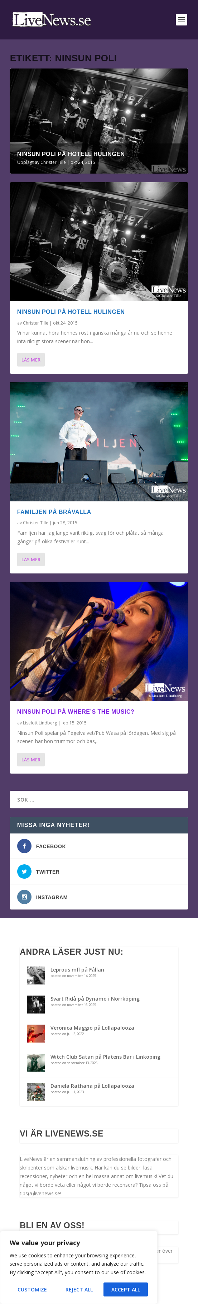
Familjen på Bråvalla (54, 512)
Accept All (125, 1289)
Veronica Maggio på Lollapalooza (92, 1027)
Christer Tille (53, 162)
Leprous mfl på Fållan (77, 969)
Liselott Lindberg (40, 723)
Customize (32, 1289)
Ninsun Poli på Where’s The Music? (76, 712)
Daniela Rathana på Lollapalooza (92, 1085)
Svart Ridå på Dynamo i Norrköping (95, 998)
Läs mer (30, 359)
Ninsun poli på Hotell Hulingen (71, 154)
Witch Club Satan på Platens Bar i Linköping (105, 1056)
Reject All (79, 1289)
